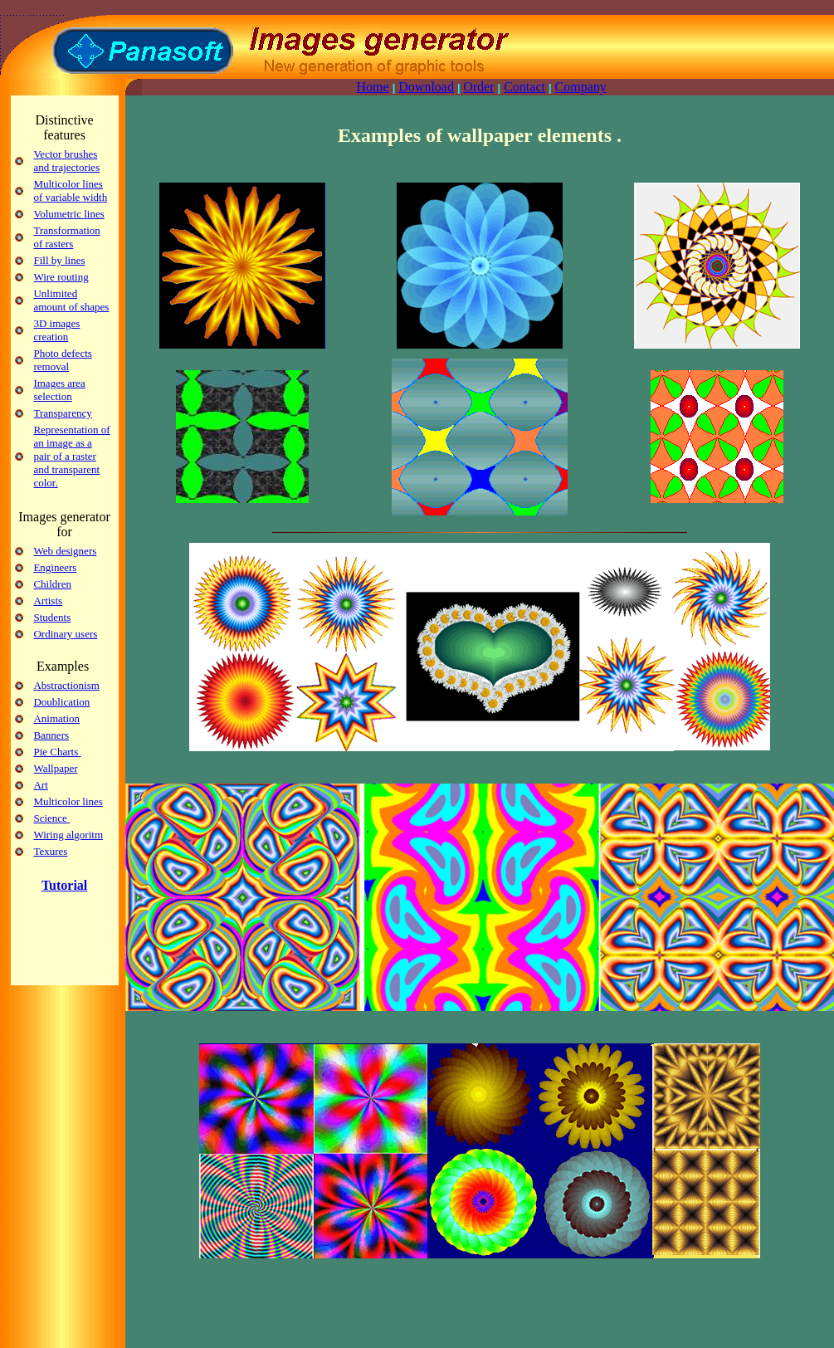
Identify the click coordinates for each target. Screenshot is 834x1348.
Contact (524, 87)
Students (52, 617)
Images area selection (59, 390)
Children (52, 584)
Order (478, 87)
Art (40, 785)
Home (373, 87)
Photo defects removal (62, 360)
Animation (56, 718)
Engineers (54, 567)
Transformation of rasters (66, 237)
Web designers (64, 551)
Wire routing (60, 277)
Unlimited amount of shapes (71, 300)
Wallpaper (55, 768)
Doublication (61, 702)
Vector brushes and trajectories (66, 160)
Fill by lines (59, 260)
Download (426, 87)
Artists (47, 600)
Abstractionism (66, 685)
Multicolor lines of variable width (70, 190)
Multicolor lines (67, 801)
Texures (50, 851)
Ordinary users (65, 634)
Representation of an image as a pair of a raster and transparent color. (71, 456)
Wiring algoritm (68, 834)
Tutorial (64, 885)
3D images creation (56, 330)
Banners (51, 735)
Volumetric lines (68, 214)
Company (581, 87)
